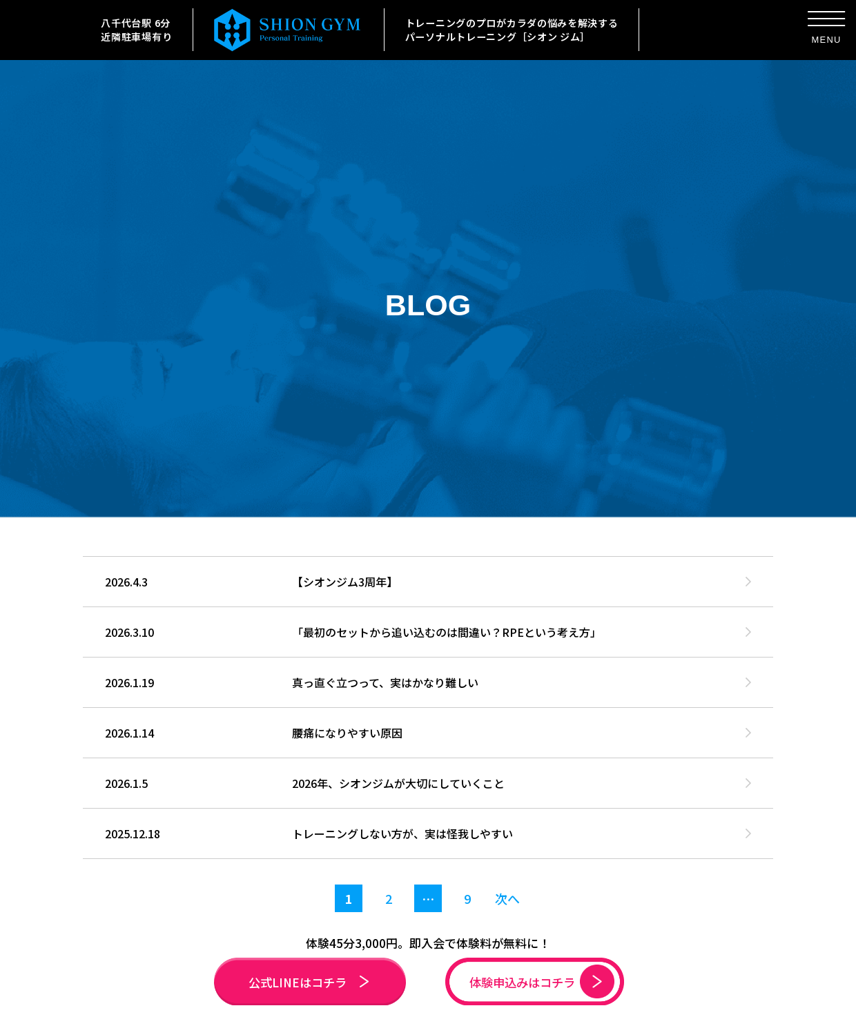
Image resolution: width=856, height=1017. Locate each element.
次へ (507, 898)
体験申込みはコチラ (541, 982)
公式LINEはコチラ (309, 982)
